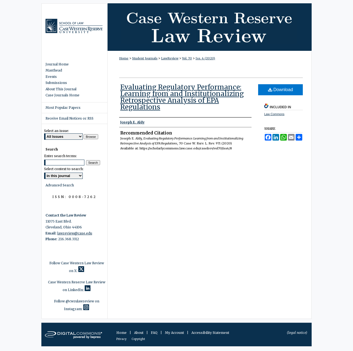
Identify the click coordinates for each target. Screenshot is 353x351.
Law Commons (274, 114)
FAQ (154, 333)
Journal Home (57, 64)
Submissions (56, 83)
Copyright (138, 339)
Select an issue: (56, 131)
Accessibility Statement (210, 333)
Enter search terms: (60, 156)
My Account (175, 333)
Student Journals (144, 58)
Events (51, 77)
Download (280, 89)
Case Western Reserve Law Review (210, 27)
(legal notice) (297, 333)
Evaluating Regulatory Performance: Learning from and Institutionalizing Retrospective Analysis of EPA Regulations (182, 97)
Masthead (54, 70)
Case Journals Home (62, 95)
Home (124, 58)
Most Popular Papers (63, 107)
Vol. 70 (187, 58)
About (139, 333)
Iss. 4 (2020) (205, 58)
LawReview (169, 58)
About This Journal (61, 89)
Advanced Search (60, 185)
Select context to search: (64, 169)
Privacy (121, 339)
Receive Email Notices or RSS (69, 118)
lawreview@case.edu (74, 233)
